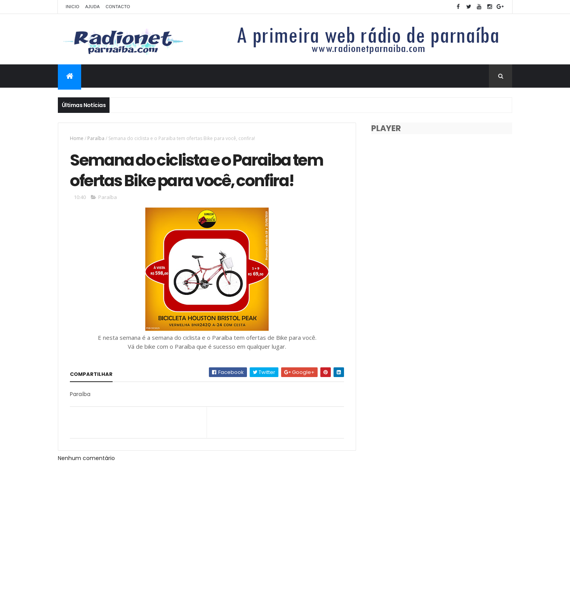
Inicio (72, 6)
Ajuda (92, 6)
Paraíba (95, 138)
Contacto (118, 6)
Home (76, 138)
